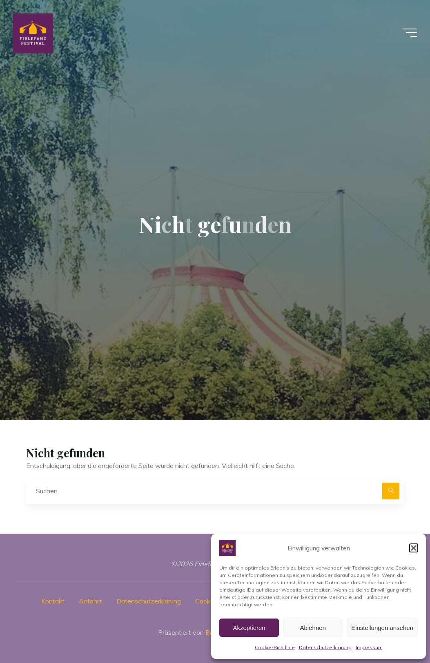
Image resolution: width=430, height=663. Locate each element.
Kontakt (53, 601)
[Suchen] (390, 491)
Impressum (369, 647)
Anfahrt (90, 601)
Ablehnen (312, 627)
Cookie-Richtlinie (275, 647)
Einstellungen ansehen (382, 627)
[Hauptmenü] (409, 33)
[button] (414, 548)
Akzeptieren (249, 627)
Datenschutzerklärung (325, 647)
